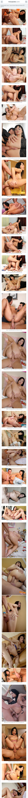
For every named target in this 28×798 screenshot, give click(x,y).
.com (14, 1)
